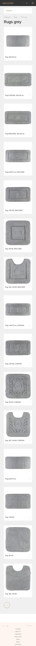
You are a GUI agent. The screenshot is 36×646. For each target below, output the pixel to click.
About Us (18, 631)
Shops (18, 642)
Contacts (18, 629)
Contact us (29, 625)
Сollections (18, 634)
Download (18, 644)
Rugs (15, 17)
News (18, 639)
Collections (7, 17)
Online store (18, 636)
